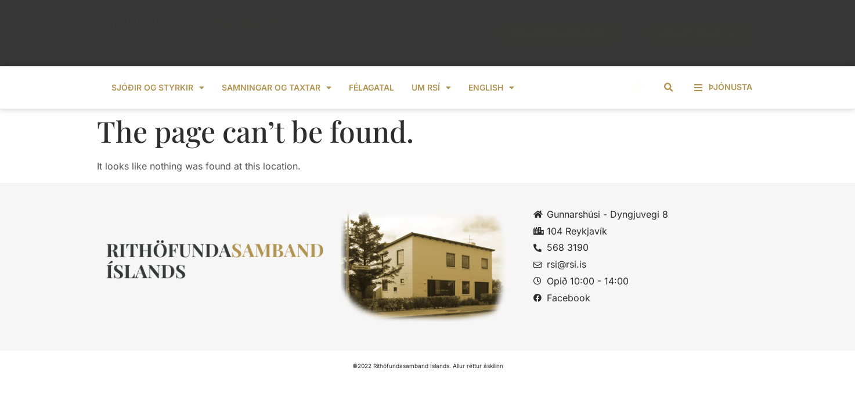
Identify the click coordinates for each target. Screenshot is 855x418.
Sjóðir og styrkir (157, 88)
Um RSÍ (431, 88)
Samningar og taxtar (276, 88)
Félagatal (371, 87)
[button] (668, 88)
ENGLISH (491, 88)
